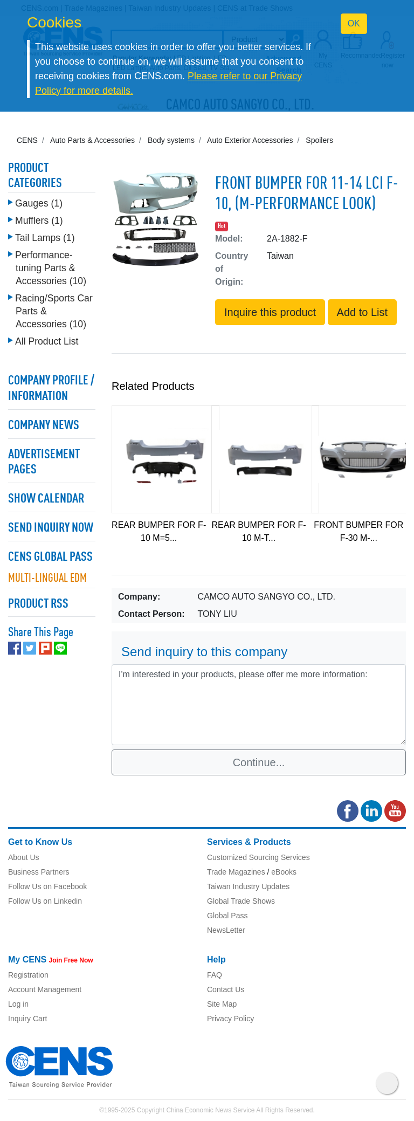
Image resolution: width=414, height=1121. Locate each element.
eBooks (283, 872)
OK (354, 23)
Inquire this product (270, 312)
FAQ (214, 975)
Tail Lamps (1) (44, 237)
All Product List (46, 341)
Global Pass (227, 915)
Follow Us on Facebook (47, 886)
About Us (23, 857)
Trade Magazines (236, 872)
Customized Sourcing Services (258, 857)
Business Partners (39, 872)
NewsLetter (226, 930)
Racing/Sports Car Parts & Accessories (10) (54, 311)
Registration (28, 975)
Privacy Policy (230, 1018)
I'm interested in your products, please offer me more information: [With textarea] (259, 704)
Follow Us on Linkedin (45, 901)
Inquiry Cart (27, 1018)
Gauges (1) (39, 203)
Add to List (362, 312)
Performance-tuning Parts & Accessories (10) (50, 268)
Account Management (44, 989)
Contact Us (225, 989)
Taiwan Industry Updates (248, 886)
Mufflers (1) (39, 220)
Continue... (259, 762)
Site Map (222, 1004)
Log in (18, 1004)
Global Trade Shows (241, 901)
